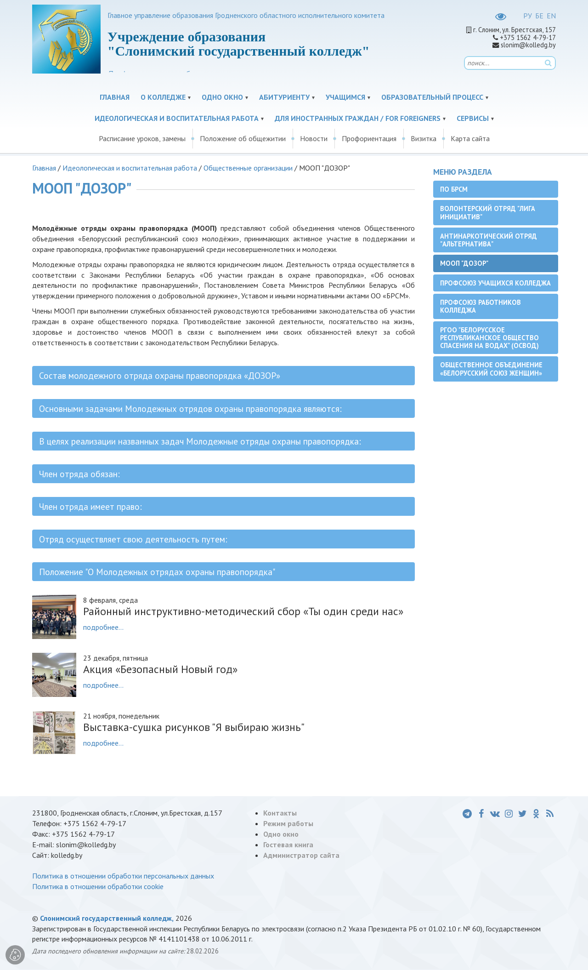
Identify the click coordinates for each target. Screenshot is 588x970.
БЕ (539, 15)
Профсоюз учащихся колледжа (495, 283)
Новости (314, 138)
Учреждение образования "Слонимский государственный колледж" (238, 43)
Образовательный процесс (432, 97)
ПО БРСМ (454, 189)
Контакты (280, 812)
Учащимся (345, 97)
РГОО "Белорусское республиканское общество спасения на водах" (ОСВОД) (489, 337)
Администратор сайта (301, 855)
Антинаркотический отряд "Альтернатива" (488, 240)
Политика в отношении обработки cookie (98, 886)
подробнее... (103, 627)
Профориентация (369, 138)
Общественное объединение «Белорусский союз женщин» (491, 368)
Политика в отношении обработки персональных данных (123, 875)
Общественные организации (248, 167)
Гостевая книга (288, 844)
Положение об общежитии (243, 138)
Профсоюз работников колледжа (480, 306)
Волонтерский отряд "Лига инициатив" (487, 212)
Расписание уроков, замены (142, 138)
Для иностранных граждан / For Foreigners (358, 118)
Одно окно (222, 97)
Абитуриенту (284, 97)
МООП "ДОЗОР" (464, 263)
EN (551, 15)
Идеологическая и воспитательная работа (177, 118)
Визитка (423, 138)
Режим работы (288, 823)
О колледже (163, 97)
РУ (527, 15)
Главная (115, 97)
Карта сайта (470, 138)
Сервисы (473, 118)
